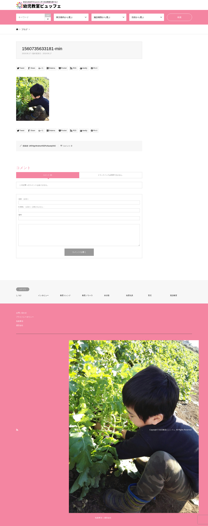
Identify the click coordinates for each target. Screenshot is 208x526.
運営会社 (19, 325)
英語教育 (173, 295)
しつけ (18, 295)
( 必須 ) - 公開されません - (31, 207)
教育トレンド (65, 295)
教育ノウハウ (87, 295)
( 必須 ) (23, 199)
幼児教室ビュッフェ (167, 430)
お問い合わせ (21, 313)
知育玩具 (129, 295)
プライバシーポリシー (25, 317)
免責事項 (19, 321)
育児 (150, 295)
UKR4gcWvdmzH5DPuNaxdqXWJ (42, 146)
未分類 (106, 295)
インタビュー (43, 295)
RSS (17, 430)
